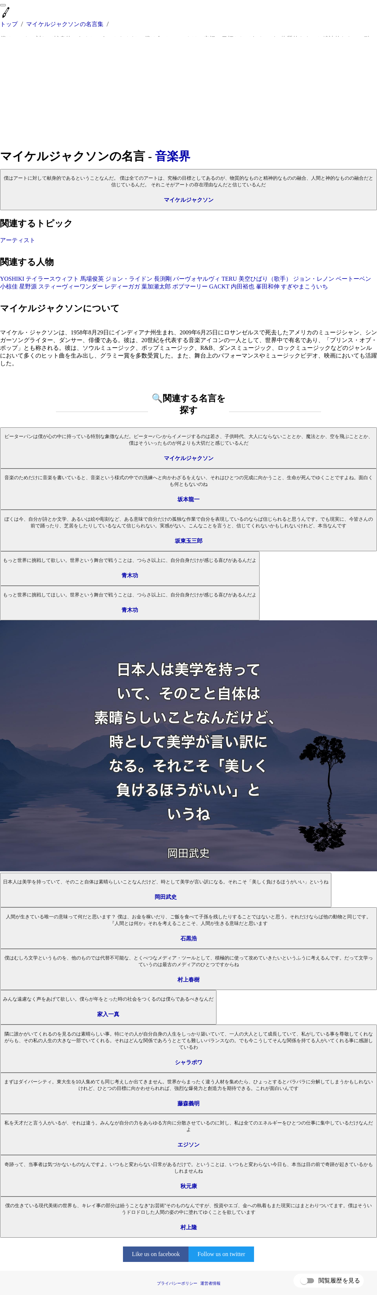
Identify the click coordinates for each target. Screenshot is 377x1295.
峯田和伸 (267, 286)
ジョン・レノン (313, 279)
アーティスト (17, 240)
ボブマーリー (190, 286)
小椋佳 (9, 286)
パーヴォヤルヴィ (196, 279)
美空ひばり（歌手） (265, 279)
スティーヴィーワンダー (70, 286)
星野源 (28, 286)
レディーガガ (122, 286)
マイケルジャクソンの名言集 (64, 24)
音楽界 (172, 156)
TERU (229, 279)
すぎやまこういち (304, 286)
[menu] (3, 5)
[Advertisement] (188, 92)
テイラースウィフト (52, 279)
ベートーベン (353, 279)
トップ (9, 24)
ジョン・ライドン (128, 279)
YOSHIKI (12, 279)
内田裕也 (242, 286)
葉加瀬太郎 (156, 286)
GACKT (219, 286)
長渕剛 (163, 279)
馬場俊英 (92, 279)
